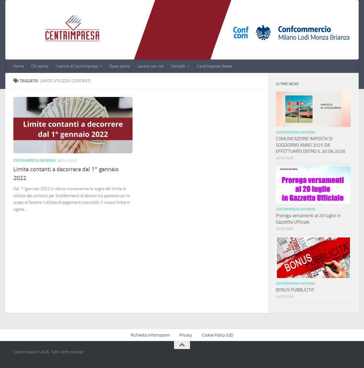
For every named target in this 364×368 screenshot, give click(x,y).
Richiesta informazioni (150, 335)
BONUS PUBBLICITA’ (296, 289)
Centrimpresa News (214, 66)
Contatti (178, 66)
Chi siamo (39, 66)
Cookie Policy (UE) (217, 335)
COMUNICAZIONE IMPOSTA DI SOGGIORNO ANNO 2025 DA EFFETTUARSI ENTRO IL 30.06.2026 (310, 145)
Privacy (185, 335)
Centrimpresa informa (34, 160)
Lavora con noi (150, 66)
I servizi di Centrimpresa (77, 66)
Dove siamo (119, 66)
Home (18, 66)
